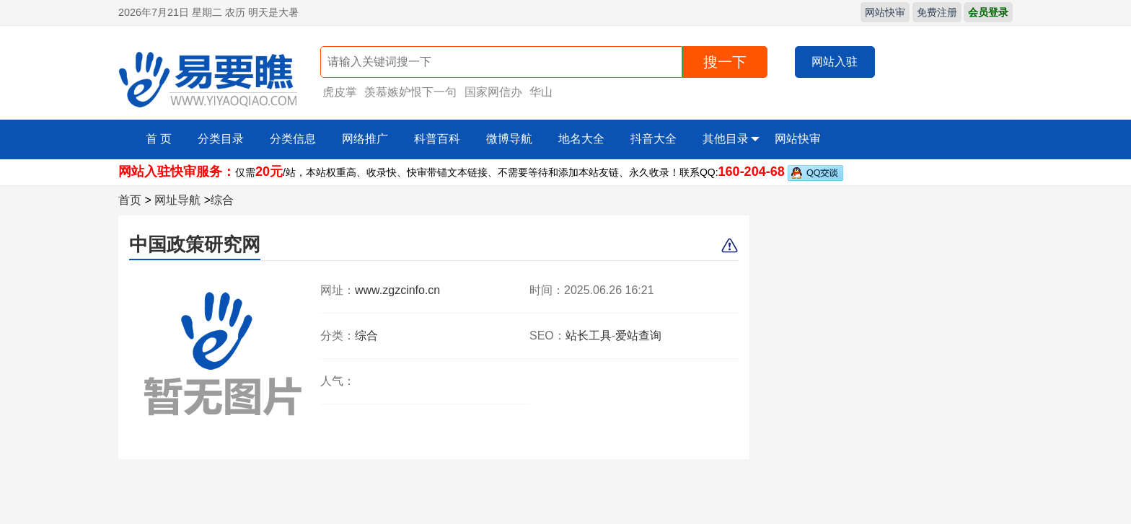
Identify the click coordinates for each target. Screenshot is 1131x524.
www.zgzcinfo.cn (397, 290)
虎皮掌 (339, 92)
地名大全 (581, 139)
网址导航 (177, 200)
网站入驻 (834, 61)
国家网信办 (493, 92)
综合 (222, 200)
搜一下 (725, 62)
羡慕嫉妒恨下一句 (410, 92)
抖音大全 (653, 139)
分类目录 (221, 139)
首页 (129, 200)
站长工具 (589, 335)
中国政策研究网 (194, 244)
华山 (541, 92)
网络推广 (365, 139)
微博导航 (509, 139)
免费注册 (937, 12)
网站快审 (885, 12)
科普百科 (437, 139)
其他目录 (731, 139)
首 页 (159, 139)
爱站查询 (638, 335)
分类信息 (293, 139)
